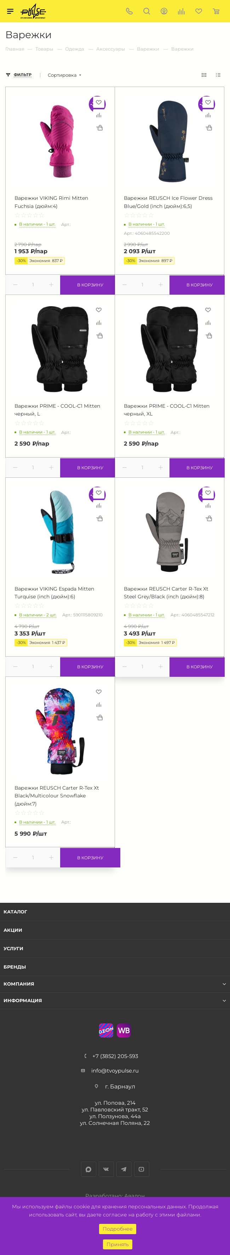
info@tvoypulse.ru (115, 1070)
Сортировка (62, 75)
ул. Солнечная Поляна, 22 (115, 1123)
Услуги (13, 948)
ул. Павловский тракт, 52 (115, 1109)
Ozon (106, 1030)
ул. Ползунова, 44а (115, 1116)
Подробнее (118, 1229)
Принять (118, 1244)
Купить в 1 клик (99, 127)
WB (124, 1030)
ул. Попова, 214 (115, 1102)
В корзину (87, 284)
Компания (19, 984)
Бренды (15, 967)
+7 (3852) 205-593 (115, 1056)
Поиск (146, 11)
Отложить (98, 102)
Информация (23, 1000)
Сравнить (98, 115)
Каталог (15, 911)
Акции (13, 930)
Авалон (134, 1195)
